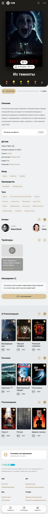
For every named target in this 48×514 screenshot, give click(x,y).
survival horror (15, 201)
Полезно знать (6, 497)
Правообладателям (7, 487)
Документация (30, 484)
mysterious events (38, 206)
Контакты (4, 484)
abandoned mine (15, 206)
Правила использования (34, 497)
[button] (45, 220)
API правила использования (35, 487)
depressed (18, 211)
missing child (26, 201)
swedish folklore (7, 211)
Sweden (9, 153)
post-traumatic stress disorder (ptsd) (20, 197)
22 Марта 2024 (15, 157)
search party (36, 201)
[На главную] (11, 3)
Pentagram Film (17, 186)
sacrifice (36, 197)
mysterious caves (29, 211)
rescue (5, 197)
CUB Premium (5, 500)
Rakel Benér (16, 229)
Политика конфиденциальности (36, 500)
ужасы (5, 176)
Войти (44, 3)
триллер (22, 176)
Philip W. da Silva (14, 164)
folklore (5, 206)
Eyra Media (6, 186)
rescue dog (26, 206)
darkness (5, 201)
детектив (13, 176)
